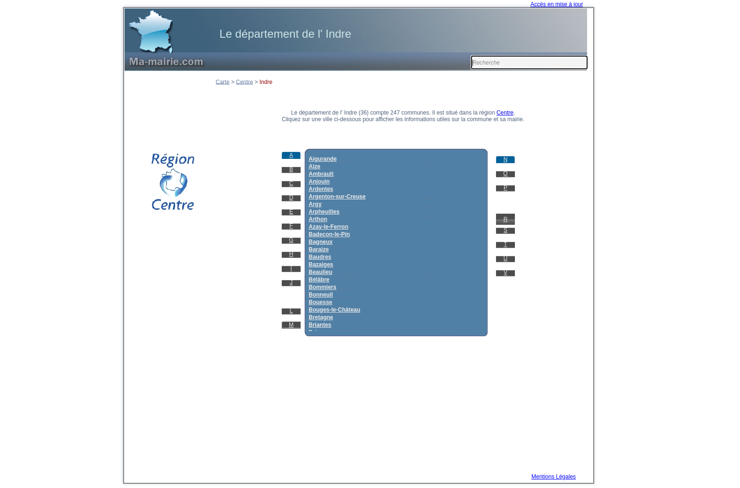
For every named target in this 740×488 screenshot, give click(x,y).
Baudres (320, 257)
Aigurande (322, 159)
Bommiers (322, 287)
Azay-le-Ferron (328, 226)
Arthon (318, 219)
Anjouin (319, 181)
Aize (314, 166)
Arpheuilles (324, 211)
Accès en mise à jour (556, 4)
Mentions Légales (553, 476)
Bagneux (321, 242)
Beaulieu (320, 272)
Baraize (319, 249)
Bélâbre (319, 279)
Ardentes (321, 189)
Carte (222, 81)
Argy (315, 204)
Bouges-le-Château (334, 309)
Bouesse (320, 302)
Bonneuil (321, 294)
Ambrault (321, 174)
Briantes (320, 325)
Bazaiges (321, 264)
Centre (244, 81)
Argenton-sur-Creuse (337, 196)
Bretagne (321, 317)
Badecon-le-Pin (329, 234)
